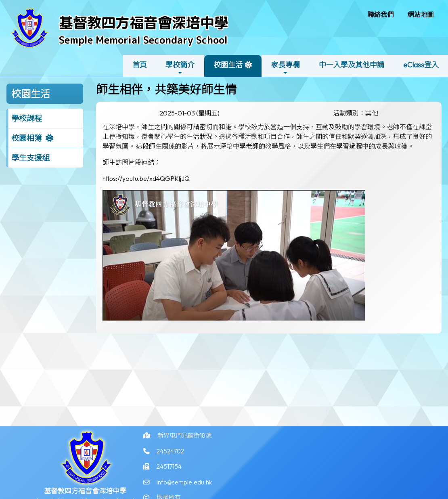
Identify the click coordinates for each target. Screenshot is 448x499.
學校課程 (26, 118)
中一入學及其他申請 (351, 64)
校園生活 (228, 68)
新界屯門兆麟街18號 (187, 439)
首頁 (139, 64)
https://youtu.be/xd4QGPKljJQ (146, 178)
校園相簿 (26, 138)
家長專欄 (285, 68)
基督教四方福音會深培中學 (143, 22)
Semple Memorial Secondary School (143, 40)
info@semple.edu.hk (185, 487)
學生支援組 (30, 158)
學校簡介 (180, 68)
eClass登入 (421, 64)
